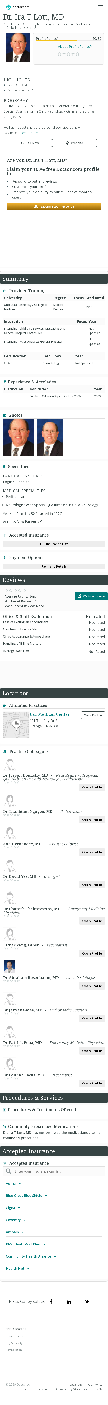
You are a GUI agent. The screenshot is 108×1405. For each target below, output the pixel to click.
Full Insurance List (54, 544)
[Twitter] (87, 1301)
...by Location (14, 1349)
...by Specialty (14, 1343)
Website (74, 143)
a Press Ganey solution (27, 1301)
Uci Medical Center (50, 714)
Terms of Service (35, 1389)
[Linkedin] (69, 1301)
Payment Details (54, 566)
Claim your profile (54, 206)
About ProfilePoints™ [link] (75, 46)
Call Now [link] (30, 143)
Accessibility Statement (71, 1389)
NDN (99, 1389)
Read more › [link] (30, 132)
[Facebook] (51, 1301)
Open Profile (92, 787)
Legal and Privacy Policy (85, 1384)
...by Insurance (15, 1336)
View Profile (93, 715)
